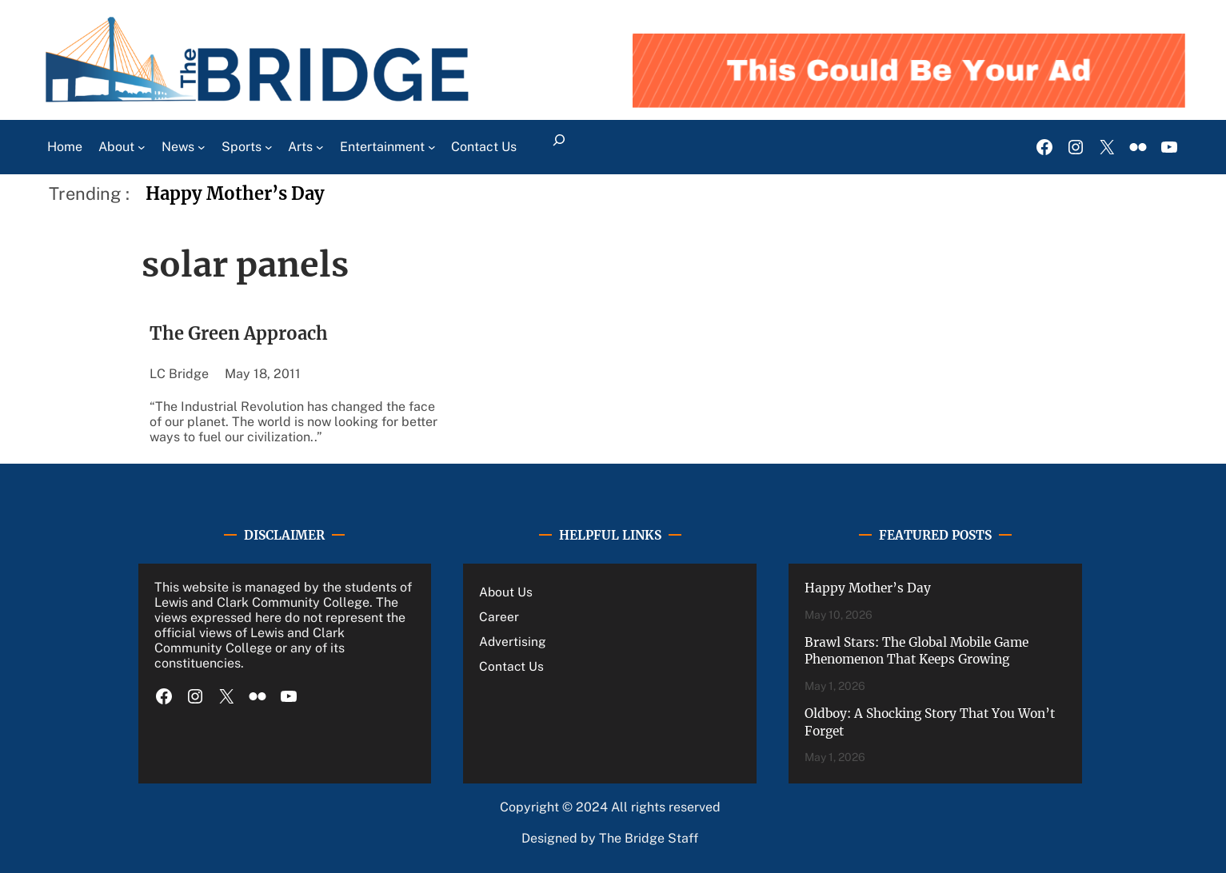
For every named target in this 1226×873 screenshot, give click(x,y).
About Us (506, 591)
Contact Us (511, 666)
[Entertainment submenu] (432, 147)
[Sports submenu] (269, 147)
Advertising (512, 641)
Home (64, 146)
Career (499, 616)
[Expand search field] (559, 147)
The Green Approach (239, 334)
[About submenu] (142, 147)
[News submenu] (202, 147)
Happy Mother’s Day (235, 194)
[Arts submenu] (320, 147)
